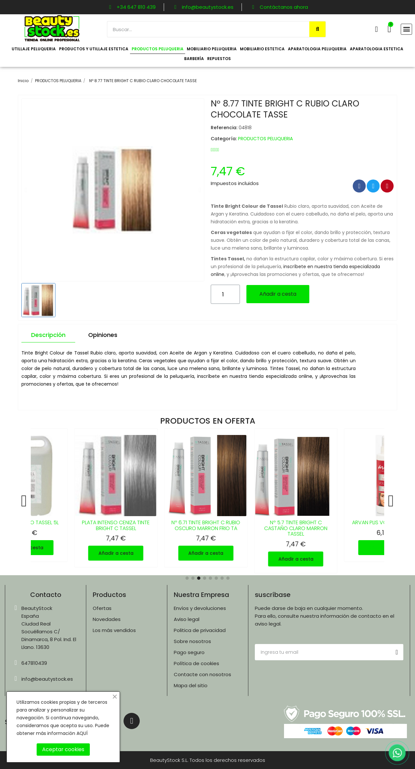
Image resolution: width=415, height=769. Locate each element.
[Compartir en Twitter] (373, 186)
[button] (389, 29)
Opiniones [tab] (102, 335)
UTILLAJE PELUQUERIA (34, 49)
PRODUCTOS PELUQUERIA (158, 49)
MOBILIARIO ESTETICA (262, 49)
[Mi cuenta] (377, 29)
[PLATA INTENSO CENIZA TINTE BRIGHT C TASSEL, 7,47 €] (117, 497)
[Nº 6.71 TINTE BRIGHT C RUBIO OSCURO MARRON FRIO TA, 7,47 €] (207, 497)
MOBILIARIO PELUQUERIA (212, 49)
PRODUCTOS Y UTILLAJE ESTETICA (93, 49)
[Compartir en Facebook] (359, 186)
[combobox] (204, 29)
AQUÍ (82, 733)
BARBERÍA (194, 58)
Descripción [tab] (48, 335)
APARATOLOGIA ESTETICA (376, 49)
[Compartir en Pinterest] (387, 186)
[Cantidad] (225, 294)
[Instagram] (132, 721)
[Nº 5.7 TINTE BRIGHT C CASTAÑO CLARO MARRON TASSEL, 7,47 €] (297, 500)
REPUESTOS (219, 58)
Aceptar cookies (63, 749)
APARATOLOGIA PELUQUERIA (317, 49)
